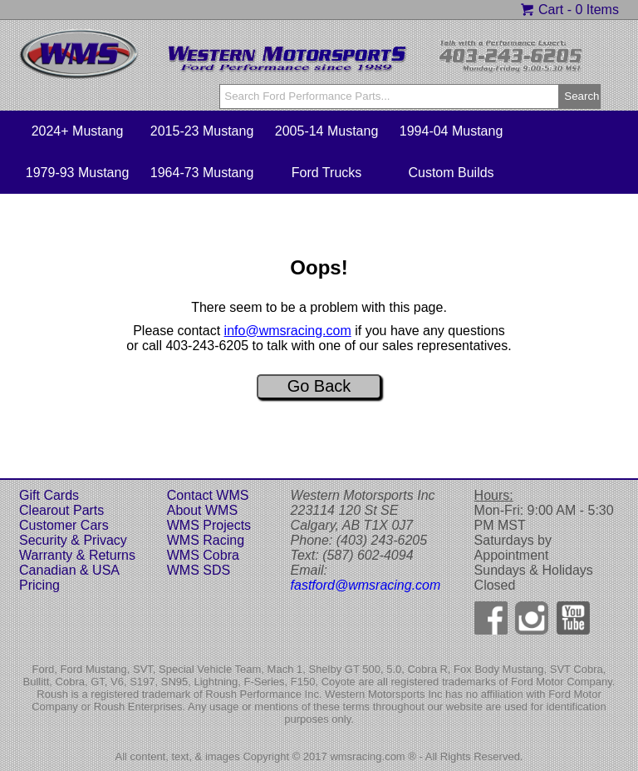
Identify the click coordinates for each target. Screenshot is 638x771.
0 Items (596, 9)
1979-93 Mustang (78, 173)
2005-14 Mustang (327, 131)
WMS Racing (205, 540)
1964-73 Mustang (202, 173)
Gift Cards (49, 495)
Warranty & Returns (77, 555)
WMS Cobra (203, 555)
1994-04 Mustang (451, 131)
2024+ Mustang (78, 131)
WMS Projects (209, 525)
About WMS (202, 510)
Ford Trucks (326, 173)
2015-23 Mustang (202, 131)
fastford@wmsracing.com (366, 585)
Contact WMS (208, 495)
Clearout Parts (61, 510)
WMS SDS (198, 570)
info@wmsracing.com (287, 331)
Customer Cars (64, 525)
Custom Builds (450, 173)
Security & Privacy (73, 540)
